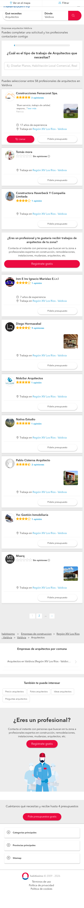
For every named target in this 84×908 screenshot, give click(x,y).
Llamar (20, 147)
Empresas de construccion (36, 642)
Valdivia (21, 645)
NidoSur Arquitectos (29, 386)
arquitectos (14, 700)
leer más (32, 116)
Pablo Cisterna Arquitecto (33, 468)
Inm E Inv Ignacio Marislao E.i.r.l (37, 286)
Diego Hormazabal (28, 331)
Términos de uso (41, 890)
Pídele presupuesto (57, 147)
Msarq (20, 563)
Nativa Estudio (25, 427)
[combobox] (22, 15)
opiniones (37, 106)
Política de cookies (41, 897)
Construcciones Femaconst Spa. (37, 101)
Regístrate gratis (42, 751)
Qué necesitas (13, 13)
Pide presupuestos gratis (42, 824)
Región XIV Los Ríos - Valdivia (50, 137)
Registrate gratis (42, 271)
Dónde (49, 13)
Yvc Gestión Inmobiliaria (32, 523)
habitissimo (8, 642)
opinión (37, 209)
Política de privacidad (41, 893)
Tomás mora (24, 160)
